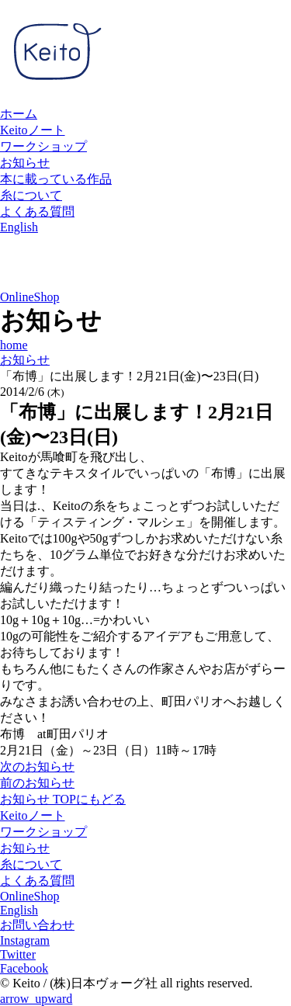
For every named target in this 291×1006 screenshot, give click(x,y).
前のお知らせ (37, 782)
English (19, 227)
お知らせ (25, 162)
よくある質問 (37, 211)
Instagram (25, 940)
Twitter (18, 954)
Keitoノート (32, 130)
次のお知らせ (37, 766)
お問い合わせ (37, 924)
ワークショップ (43, 146)
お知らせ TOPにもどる (63, 799)
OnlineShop (29, 297)
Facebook (24, 968)
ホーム (18, 113)
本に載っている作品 (56, 179)
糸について (31, 195)
